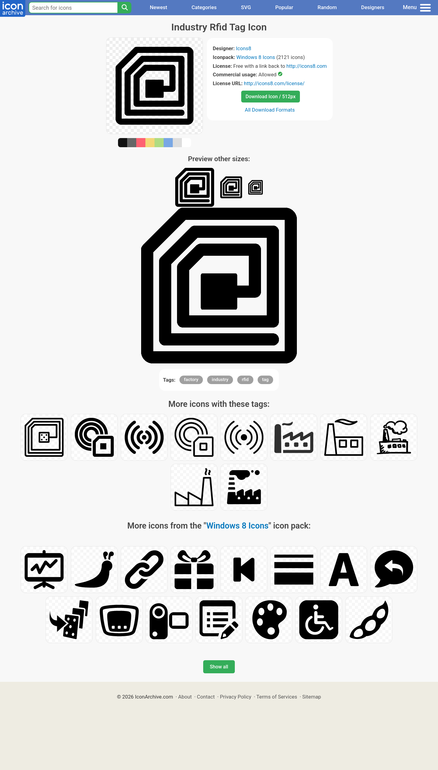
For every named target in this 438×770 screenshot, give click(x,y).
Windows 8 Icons (255, 57)
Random (327, 7)
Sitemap (311, 697)
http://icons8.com (306, 66)
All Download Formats (270, 110)
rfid (245, 379)
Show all (219, 667)
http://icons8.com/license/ (274, 83)
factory (191, 379)
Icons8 (243, 48)
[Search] (124, 7)
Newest (158, 7)
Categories (204, 7)
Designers (372, 7)
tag (265, 379)
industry (220, 379)
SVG (246, 7)
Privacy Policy (235, 697)
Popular (284, 7)
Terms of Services (276, 697)
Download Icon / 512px (270, 96)
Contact (206, 697)
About (185, 697)
